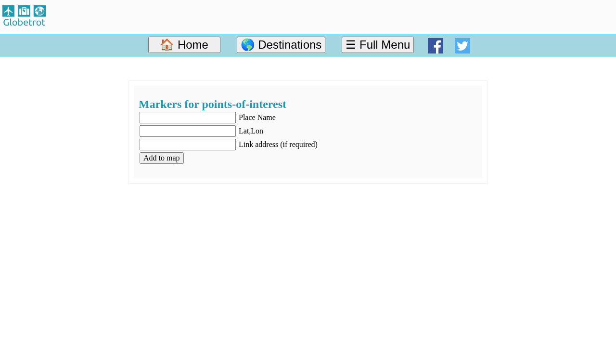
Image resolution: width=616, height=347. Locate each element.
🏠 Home (184, 44)
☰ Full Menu (378, 44)
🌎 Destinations (281, 44)
